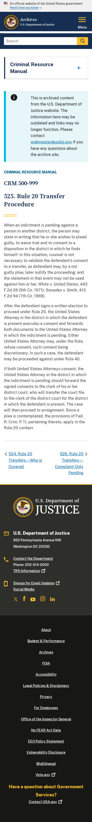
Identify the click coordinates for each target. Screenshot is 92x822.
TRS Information (29, 571)
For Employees (46, 708)
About (46, 630)
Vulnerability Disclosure (46, 752)
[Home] (29, 28)
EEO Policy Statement (46, 741)
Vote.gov (46, 775)
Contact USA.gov (46, 802)
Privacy (46, 697)
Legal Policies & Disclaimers (46, 686)
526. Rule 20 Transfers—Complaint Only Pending (69, 463)
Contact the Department (33, 559)
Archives (46, 652)
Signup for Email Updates (37, 583)
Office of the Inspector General (46, 719)
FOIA (46, 663)
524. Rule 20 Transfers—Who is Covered (25, 460)
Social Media (23, 589)
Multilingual (46, 764)
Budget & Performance (46, 641)
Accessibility (46, 674)
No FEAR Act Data (46, 730)
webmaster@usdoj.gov (51, 142)
